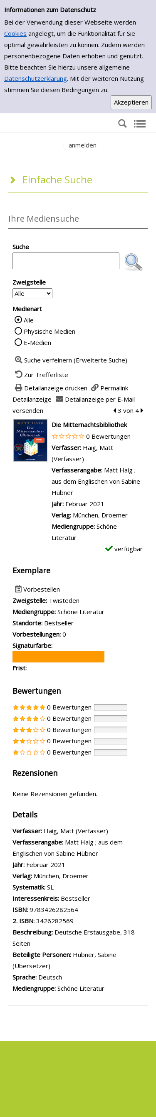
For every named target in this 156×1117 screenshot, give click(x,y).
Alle (29, 320)
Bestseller (75, 898)
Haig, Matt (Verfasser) (76, 831)
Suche (20, 246)
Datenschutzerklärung (35, 78)
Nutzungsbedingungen (78, 1080)
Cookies (15, 33)
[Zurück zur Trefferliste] (40, 374)
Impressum (84, 1098)
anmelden (83, 145)
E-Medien (37, 342)
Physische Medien (49, 331)
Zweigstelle (29, 282)
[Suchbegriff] (65, 260)
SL (50, 887)
